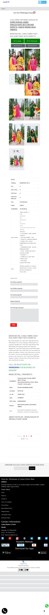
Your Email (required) (24, 296)
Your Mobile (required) (24, 290)
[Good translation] (21, 570)
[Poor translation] (26, 570)
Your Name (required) (24, 283)
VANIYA (21, 27)
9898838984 (14, 367)
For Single (17, 41)
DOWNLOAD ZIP (18, 45)
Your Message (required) (24, 314)
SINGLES (13, 25)
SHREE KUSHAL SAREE (19, 22)
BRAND (28, 27)
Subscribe (32, 468)
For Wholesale (32, 41)
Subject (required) (24, 302)
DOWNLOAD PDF (32, 45)
